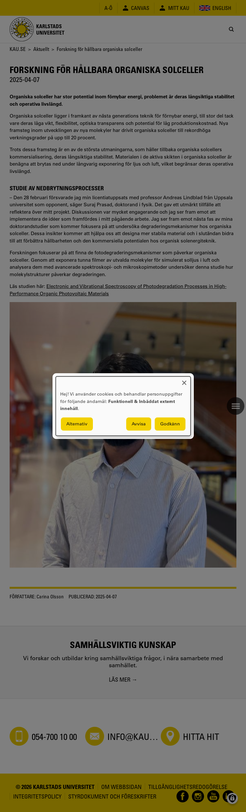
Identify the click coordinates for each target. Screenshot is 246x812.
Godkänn (170, 424)
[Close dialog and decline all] (184, 380)
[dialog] (123, 406)
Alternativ (76, 424)
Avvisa (139, 424)
